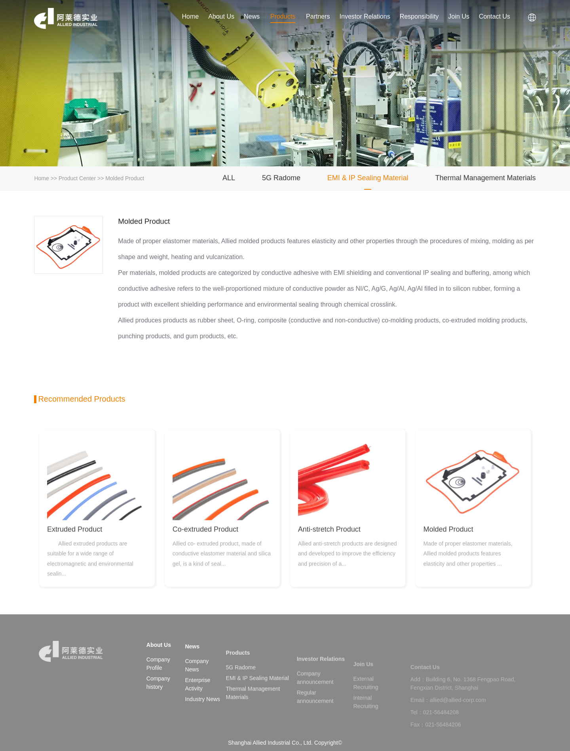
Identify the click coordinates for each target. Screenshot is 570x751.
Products (282, 16)
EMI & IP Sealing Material (367, 179)
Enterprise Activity (197, 697)
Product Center (77, 180)
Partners (318, 16)
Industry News (202, 712)
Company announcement (315, 693)
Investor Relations (365, 16)
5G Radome (281, 179)
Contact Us (495, 16)
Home (190, 16)
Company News (197, 678)
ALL (228, 179)
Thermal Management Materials (485, 179)
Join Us (458, 16)
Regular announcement (315, 712)
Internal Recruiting (365, 715)
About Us (221, 16)
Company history (158, 684)
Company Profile (158, 665)
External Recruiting (365, 696)
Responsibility (419, 16)
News (252, 16)
